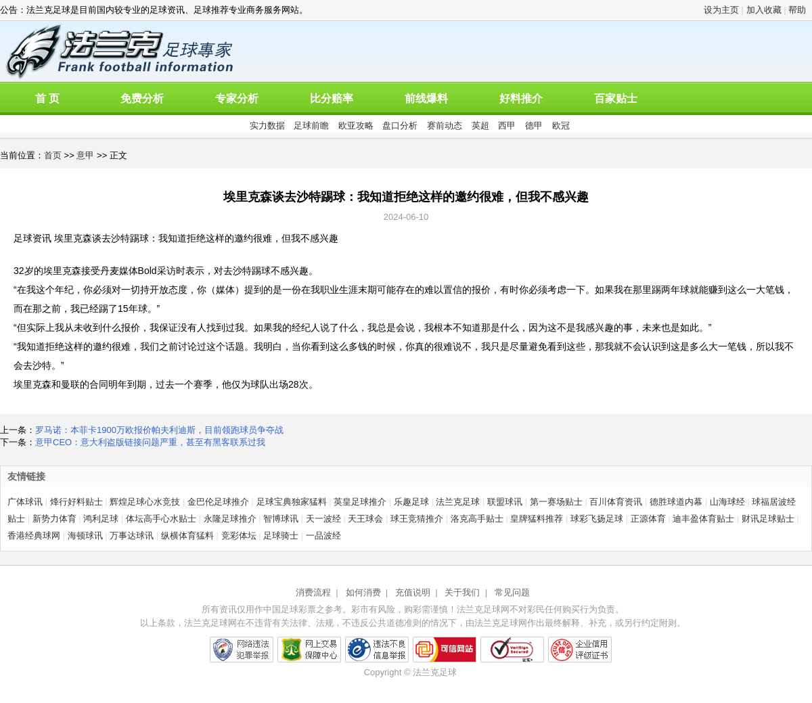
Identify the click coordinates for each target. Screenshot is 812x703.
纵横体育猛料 (187, 535)
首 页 (47, 98)
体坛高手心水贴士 (161, 519)
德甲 (534, 125)
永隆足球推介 (230, 519)
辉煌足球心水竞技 (145, 502)
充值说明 (412, 592)
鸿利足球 (100, 519)
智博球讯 (280, 519)
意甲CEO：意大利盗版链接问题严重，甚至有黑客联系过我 (150, 442)
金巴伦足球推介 (218, 502)
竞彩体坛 (238, 535)
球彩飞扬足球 (596, 519)
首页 (53, 155)
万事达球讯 (132, 535)
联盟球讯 (504, 502)
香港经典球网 (33, 535)
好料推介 (521, 98)
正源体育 (648, 519)
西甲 (507, 125)
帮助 (797, 10)
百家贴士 (615, 98)
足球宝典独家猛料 (291, 502)
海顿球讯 (85, 535)
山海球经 (727, 502)
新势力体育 (54, 519)
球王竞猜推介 (416, 519)
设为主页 (721, 10)
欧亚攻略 (356, 125)
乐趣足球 (411, 502)
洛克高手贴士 (477, 519)
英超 (480, 125)
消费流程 (313, 592)
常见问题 (512, 592)
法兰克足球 (458, 502)
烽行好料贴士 (76, 502)
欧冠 (561, 125)
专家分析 (236, 98)
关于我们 (462, 592)
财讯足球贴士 (768, 519)
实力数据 (267, 125)
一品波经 (323, 535)
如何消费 (363, 592)
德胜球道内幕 (676, 502)
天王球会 (365, 519)
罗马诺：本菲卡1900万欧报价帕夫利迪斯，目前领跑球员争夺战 (159, 430)
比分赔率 (331, 98)
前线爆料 (426, 98)
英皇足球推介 (360, 502)
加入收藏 (764, 10)
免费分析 (142, 98)
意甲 (85, 155)
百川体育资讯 (615, 502)
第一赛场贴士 (556, 502)
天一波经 (323, 519)
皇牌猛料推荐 (536, 519)
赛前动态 (444, 125)
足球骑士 (280, 535)
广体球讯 (25, 502)
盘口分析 (400, 125)
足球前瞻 (311, 125)
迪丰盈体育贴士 (703, 519)
